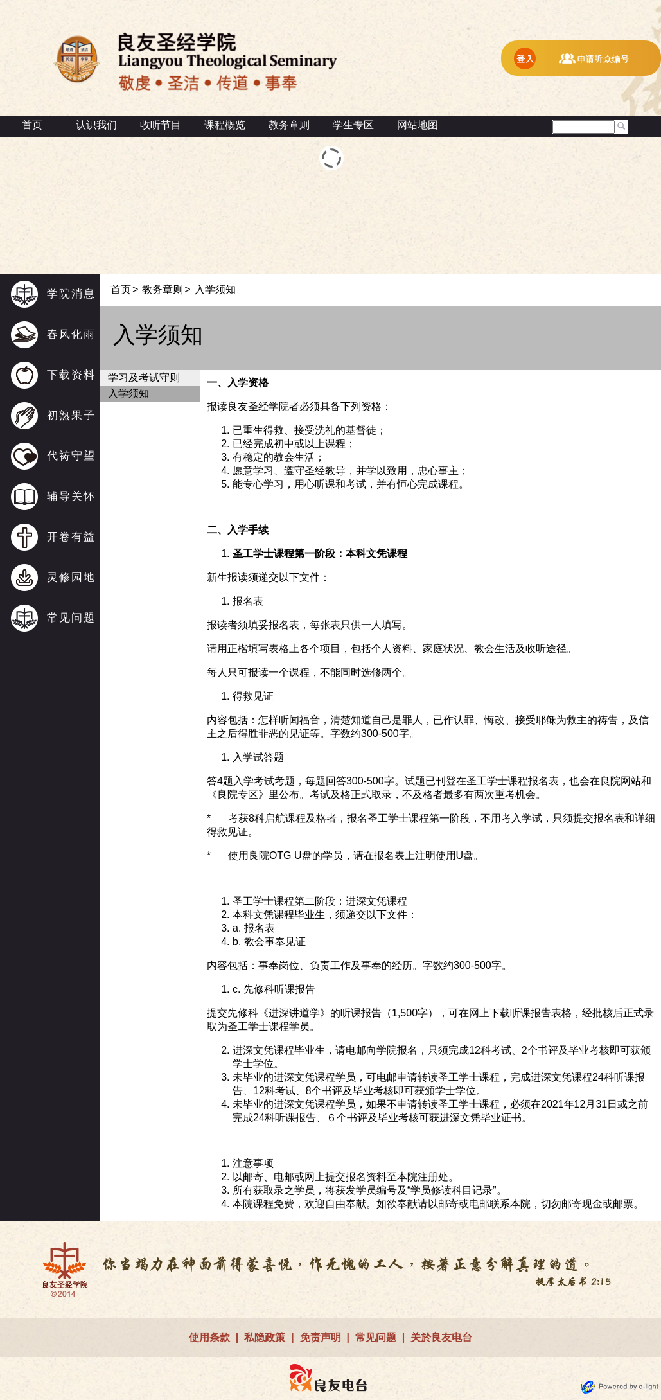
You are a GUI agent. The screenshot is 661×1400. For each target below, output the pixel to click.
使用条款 (209, 1337)
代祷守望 (71, 456)
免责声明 (320, 1337)
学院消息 (71, 294)
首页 (32, 125)
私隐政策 (264, 1337)
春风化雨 (71, 334)
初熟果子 (71, 415)
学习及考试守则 (144, 377)
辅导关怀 (71, 496)
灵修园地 (71, 577)
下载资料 (71, 375)
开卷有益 (71, 537)
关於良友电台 (441, 1337)
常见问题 (71, 618)
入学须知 (128, 393)
